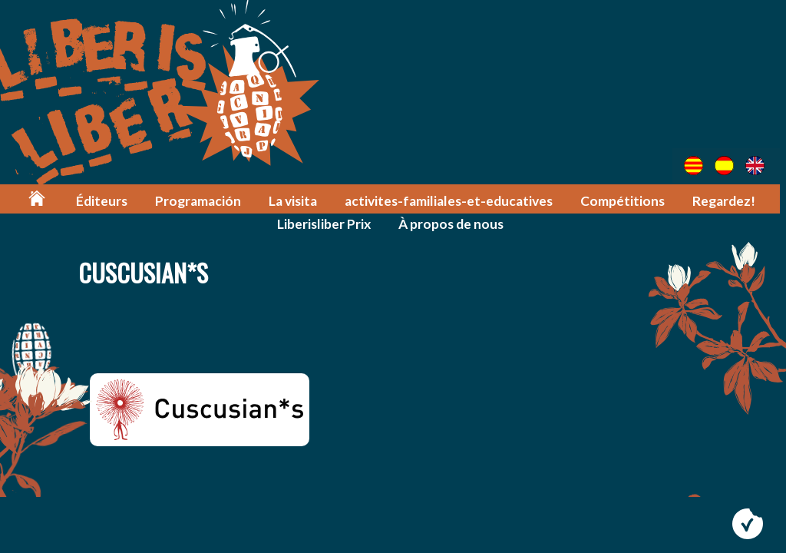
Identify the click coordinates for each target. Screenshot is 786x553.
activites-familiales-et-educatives (451, 201)
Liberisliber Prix (326, 224)
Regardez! (724, 201)
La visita (297, 201)
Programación (203, 201)
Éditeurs (106, 201)
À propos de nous (453, 224)
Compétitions (623, 201)
